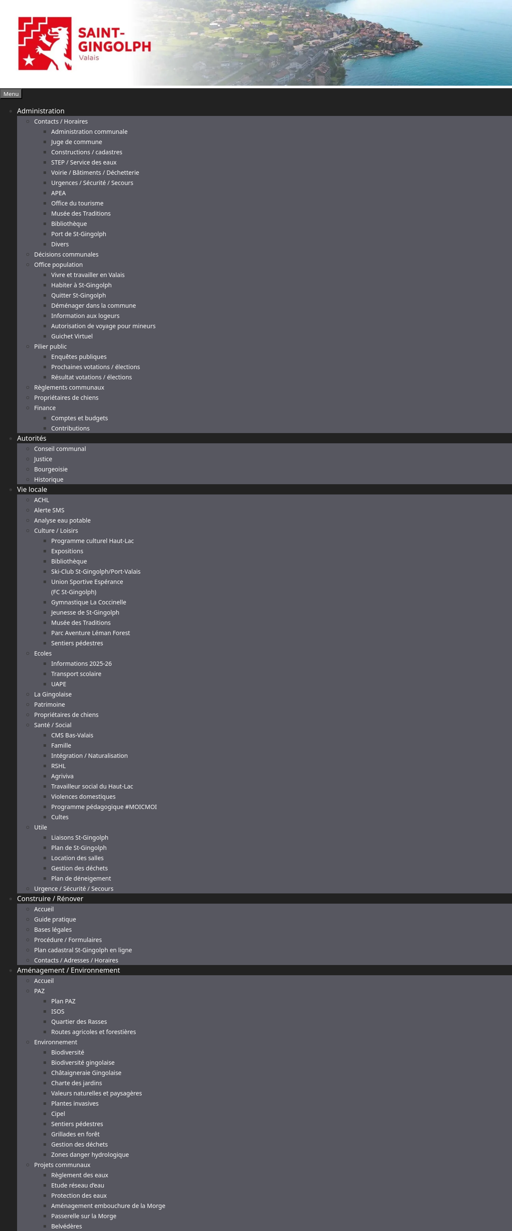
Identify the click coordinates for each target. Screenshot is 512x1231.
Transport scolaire (76, 674)
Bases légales (53, 929)
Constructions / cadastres (86, 152)
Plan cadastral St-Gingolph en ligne (83, 950)
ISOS (57, 1011)
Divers (60, 244)
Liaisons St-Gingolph (79, 837)
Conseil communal (60, 449)
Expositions (67, 551)
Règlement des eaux (79, 1175)
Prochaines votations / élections (95, 367)
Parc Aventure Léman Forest (90, 633)
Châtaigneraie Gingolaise (86, 1073)
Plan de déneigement (81, 878)
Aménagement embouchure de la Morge (108, 1206)
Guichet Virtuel (72, 336)
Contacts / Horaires (61, 121)
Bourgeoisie (51, 469)
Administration (40, 111)
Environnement (55, 1042)
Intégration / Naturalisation (89, 755)
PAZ (39, 991)
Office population (58, 264)
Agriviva (62, 776)
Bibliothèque (69, 224)
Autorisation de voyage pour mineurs (103, 326)
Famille (61, 745)
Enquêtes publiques (79, 357)
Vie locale (32, 489)
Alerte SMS (49, 510)
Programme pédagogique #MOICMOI (104, 807)
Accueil (44, 909)
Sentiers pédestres (77, 643)
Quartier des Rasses (79, 1021)
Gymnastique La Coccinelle (88, 602)
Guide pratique (55, 919)
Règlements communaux (69, 387)
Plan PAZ (63, 1001)
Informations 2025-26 (81, 663)
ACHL (41, 500)
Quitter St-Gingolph (78, 295)
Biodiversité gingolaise (83, 1062)
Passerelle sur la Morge (83, 1216)
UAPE (58, 684)
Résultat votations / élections (91, 377)
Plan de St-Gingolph (79, 848)
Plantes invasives (75, 1103)
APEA (58, 193)
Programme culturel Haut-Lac (92, 541)
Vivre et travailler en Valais (88, 275)
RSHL (58, 766)
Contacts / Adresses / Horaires (76, 960)
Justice (43, 459)
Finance (45, 408)
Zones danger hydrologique (90, 1154)
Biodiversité (67, 1052)
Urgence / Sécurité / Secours (73, 888)
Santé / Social (53, 725)
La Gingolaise (53, 694)
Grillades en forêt (75, 1134)
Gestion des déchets (79, 868)
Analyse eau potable (62, 520)
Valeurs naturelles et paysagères (96, 1093)
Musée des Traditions (81, 213)
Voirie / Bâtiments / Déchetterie (95, 172)
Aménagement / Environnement (68, 970)
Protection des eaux (79, 1195)
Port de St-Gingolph (78, 234)
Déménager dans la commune (93, 305)
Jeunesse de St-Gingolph (85, 612)
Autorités (32, 438)
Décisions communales (66, 254)
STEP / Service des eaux (83, 162)
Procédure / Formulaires (68, 940)
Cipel (58, 1114)
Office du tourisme (77, 203)
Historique (49, 479)
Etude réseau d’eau (77, 1185)
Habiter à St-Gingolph (81, 285)
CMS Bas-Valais (72, 735)
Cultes (60, 817)
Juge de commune (76, 142)
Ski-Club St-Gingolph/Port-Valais (96, 571)
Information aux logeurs (85, 316)
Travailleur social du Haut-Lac (92, 786)
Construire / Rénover (50, 898)
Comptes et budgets (79, 418)
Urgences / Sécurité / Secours (92, 183)
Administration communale (89, 131)
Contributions (70, 428)
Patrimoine (49, 704)
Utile (40, 827)
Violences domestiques (83, 796)
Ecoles (43, 653)
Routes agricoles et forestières (93, 1032)
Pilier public (50, 346)
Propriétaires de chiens (66, 397)
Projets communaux (62, 1165)
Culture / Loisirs (56, 530)
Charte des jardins (76, 1083)
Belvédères (66, 1226)
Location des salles (77, 858)
